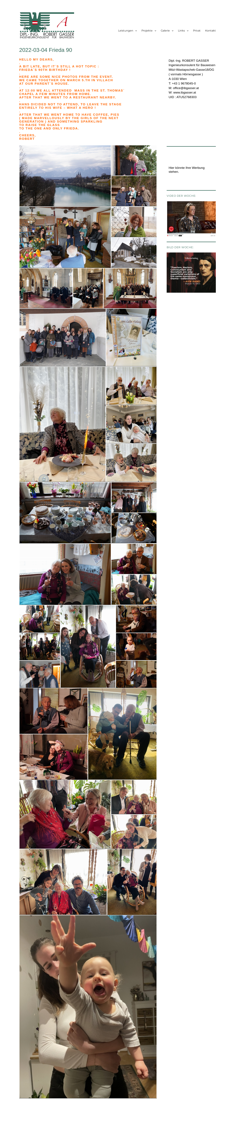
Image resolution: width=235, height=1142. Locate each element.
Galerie (165, 30)
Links (181, 30)
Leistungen (125, 30)
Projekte (147, 30)
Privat (197, 30)
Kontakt (210, 30)
